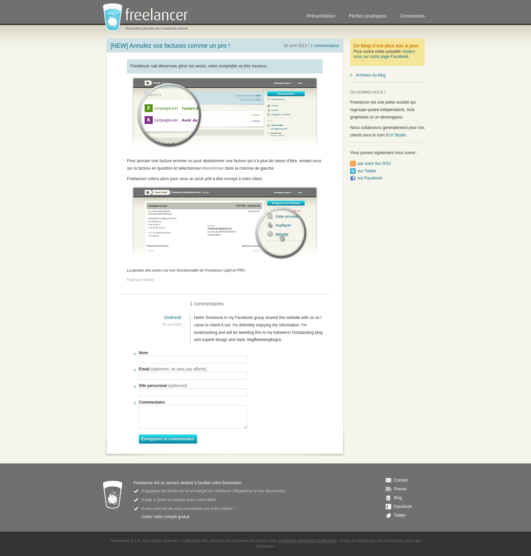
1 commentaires (325, 45)
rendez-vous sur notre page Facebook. (385, 54)
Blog (398, 497)
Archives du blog (371, 75)
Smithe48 (172, 317)
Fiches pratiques (367, 16)
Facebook (403, 506)
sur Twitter (367, 171)
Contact (401, 480)
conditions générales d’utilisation (307, 540)
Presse (400, 489)
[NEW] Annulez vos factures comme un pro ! (170, 45)
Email (173, 369)
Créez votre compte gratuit (165, 516)
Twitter (400, 515)
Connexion (412, 16)
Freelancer (149, 17)
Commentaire (152, 402)
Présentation (321, 16)
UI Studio (397, 135)
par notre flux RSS (374, 163)
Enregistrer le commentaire (167, 438)
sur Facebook (370, 178)
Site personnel (163, 385)
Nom (143, 352)
